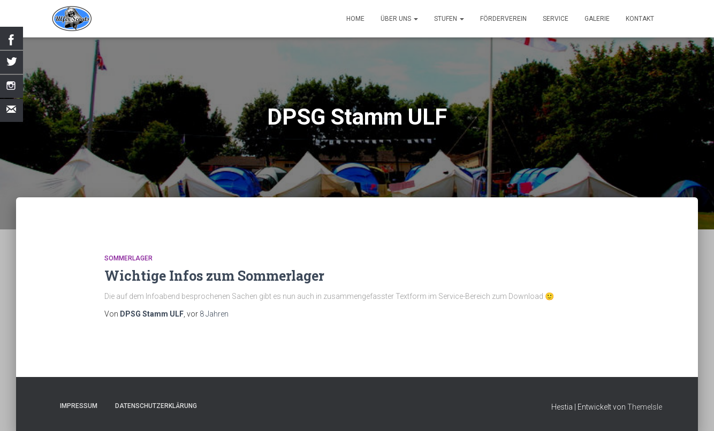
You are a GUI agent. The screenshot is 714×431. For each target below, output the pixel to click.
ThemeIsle (644, 407)
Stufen (449, 18)
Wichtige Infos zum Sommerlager (214, 275)
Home (355, 18)
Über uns (399, 18)
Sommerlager (128, 258)
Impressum (78, 406)
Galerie (597, 18)
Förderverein (503, 18)
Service (555, 18)
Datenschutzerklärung (156, 406)
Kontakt (640, 18)
